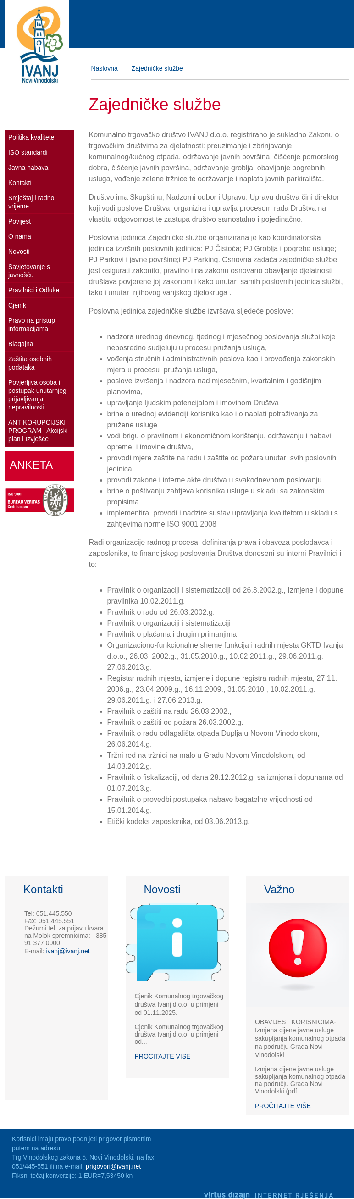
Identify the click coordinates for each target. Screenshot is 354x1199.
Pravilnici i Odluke (33, 290)
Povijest (19, 221)
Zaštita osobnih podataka (30, 363)
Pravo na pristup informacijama (31, 324)
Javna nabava (28, 167)
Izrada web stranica (346, 1182)
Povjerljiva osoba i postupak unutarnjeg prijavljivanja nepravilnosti (37, 395)
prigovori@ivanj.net (113, 1166)
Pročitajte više (163, 1056)
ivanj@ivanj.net (67, 951)
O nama (19, 236)
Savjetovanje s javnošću (29, 271)
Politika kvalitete (31, 137)
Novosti (19, 251)
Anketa (31, 465)
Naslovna (104, 68)
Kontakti (20, 182)
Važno (279, 889)
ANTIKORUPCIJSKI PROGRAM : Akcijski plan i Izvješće (38, 431)
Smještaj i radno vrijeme (31, 202)
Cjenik (17, 305)
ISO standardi (28, 152)
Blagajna (20, 343)
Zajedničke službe (157, 68)
